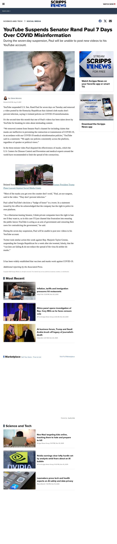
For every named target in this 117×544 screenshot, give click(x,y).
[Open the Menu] (3, 4)
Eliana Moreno (16, 98)
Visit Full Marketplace (67, 357)
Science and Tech (13, 21)
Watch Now (109, 4)
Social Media (34, 21)
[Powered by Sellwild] (71, 418)
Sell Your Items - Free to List (31, 357)
